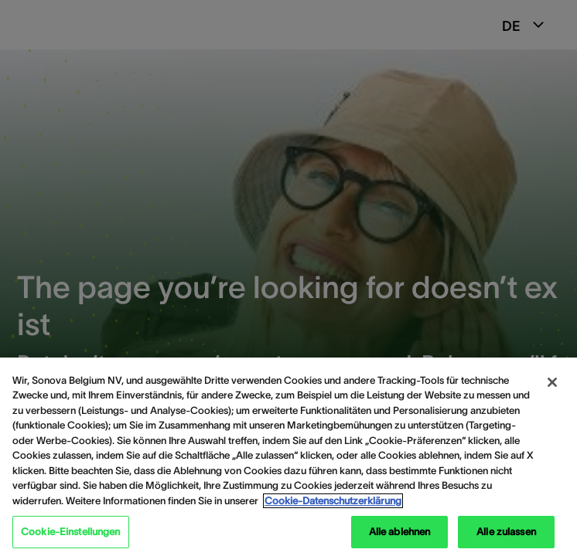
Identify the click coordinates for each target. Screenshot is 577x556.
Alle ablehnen (400, 531)
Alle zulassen (506, 531)
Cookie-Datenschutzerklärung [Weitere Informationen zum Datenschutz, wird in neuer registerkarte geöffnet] (333, 501)
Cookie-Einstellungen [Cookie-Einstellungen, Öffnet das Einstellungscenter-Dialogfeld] (71, 531)
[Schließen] (552, 382)
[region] (288, 457)
